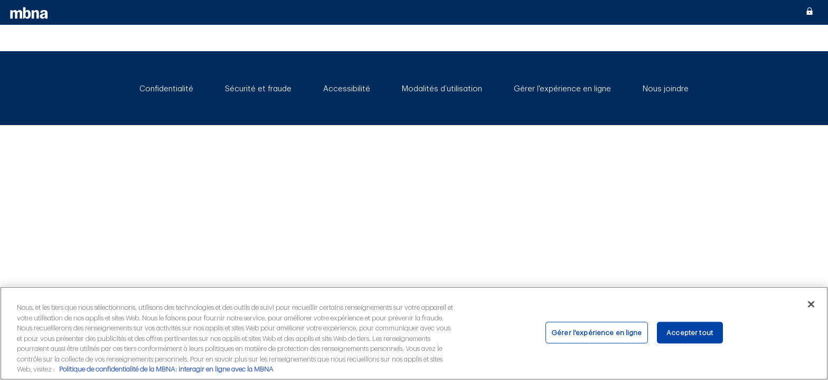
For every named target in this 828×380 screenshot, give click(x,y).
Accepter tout (689, 332)
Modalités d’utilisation (442, 89)
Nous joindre (666, 89)
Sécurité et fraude (258, 89)
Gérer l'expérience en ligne (562, 89)
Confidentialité (166, 89)
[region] (414, 333)
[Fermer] (811, 304)
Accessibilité (346, 89)
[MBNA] (29, 12)
